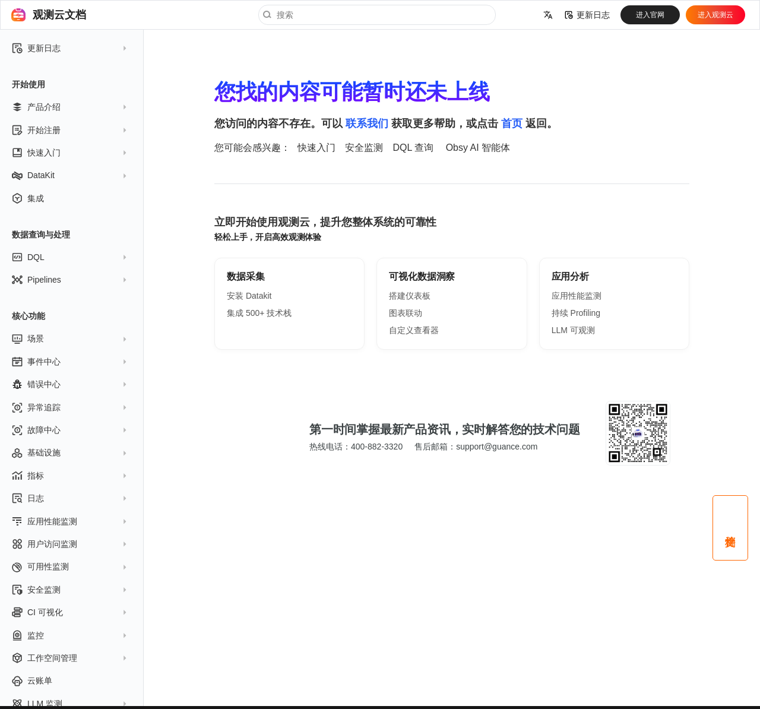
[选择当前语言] (548, 14)
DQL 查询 (412, 148)
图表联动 (405, 313)
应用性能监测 (576, 295)
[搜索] (377, 14)
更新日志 (587, 15)
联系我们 (367, 123)
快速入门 (316, 148)
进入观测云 (715, 15)
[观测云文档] (18, 15)
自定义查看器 (414, 330)
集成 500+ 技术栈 (259, 313)
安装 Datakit (249, 295)
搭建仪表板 (409, 295)
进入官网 (650, 15)
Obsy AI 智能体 (478, 148)
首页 (511, 123)
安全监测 (364, 148)
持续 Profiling (576, 313)
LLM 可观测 (573, 330)
